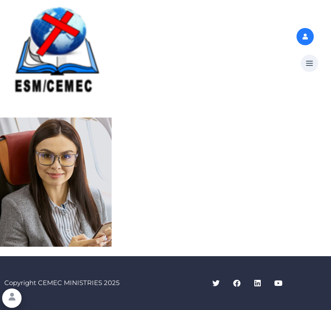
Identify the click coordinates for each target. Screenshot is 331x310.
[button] (309, 64)
